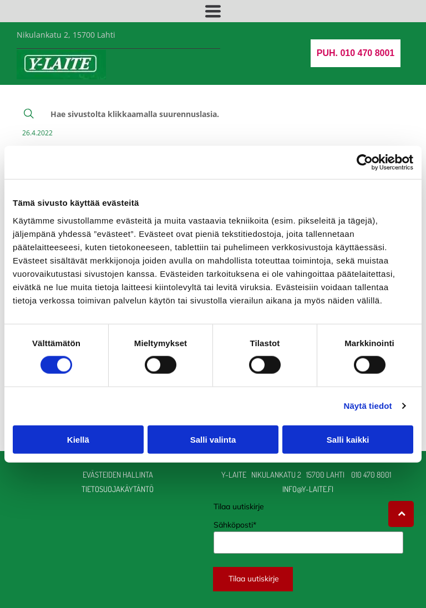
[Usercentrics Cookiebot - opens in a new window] (364, 162)
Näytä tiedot (368, 406)
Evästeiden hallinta (118, 474)
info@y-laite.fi (308, 489)
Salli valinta (213, 439)
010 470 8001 (371, 474)
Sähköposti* (235, 525)
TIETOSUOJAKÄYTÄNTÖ (118, 489)
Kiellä (78, 439)
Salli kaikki (348, 439)
